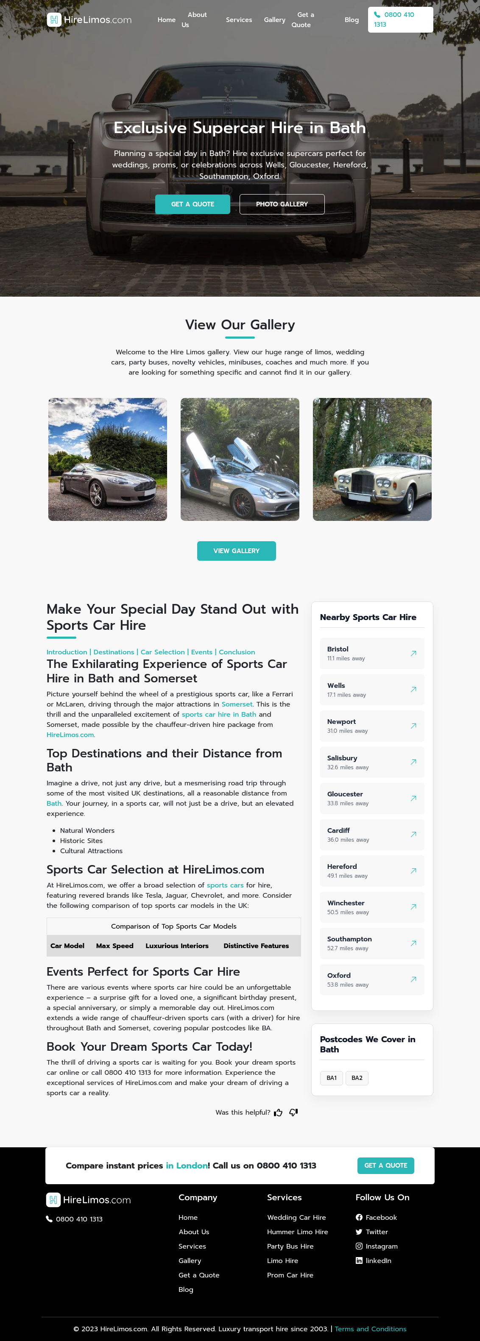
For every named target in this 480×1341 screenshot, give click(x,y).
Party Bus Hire (290, 1246)
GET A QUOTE (192, 204)
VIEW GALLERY (236, 551)
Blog (352, 20)
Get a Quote (302, 20)
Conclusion (237, 652)
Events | (203, 652)
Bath (54, 803)
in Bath (244, 714)
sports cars (225, 885)
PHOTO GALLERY (282, 204)
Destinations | (116, 652)
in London (187, 1165)
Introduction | (69, 652)
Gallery (275, 20)
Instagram (377, 1246)
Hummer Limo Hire (297, 1232)
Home (167, 20)
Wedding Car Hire (296, 1218)
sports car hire (206, 714)
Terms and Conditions (370, 1329)
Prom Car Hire (290, 1275)
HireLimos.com (70, 735)
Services (239, 20)
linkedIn (373, 1261)
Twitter (372, 1232)
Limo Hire (282, 1261)
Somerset (237, 704)
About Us (194, 20)
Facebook (376, 1218)
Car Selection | (165, 652)
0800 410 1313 (394, 19)
